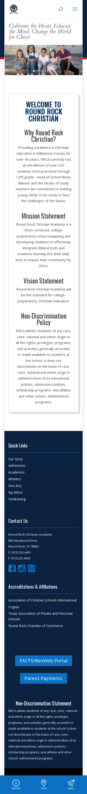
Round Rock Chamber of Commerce (35, 626)
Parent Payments (43, 678)
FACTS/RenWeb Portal (44, 660)
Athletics (14, 479)
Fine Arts (15, 486)
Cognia (13, 607)
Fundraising (17, 499)
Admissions (17, 465)
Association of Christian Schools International (42, 600)
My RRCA (15, 492)
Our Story (15, 459)
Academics (16, 472)
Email (31, 568)
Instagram (22, 568)
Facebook (12, 568)
